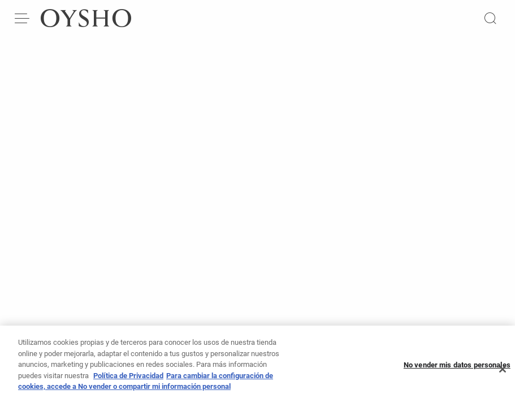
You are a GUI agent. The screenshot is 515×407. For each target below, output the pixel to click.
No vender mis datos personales (457, 368)
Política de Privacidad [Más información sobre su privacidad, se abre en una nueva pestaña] (128, 379)
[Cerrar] (502, 373)
